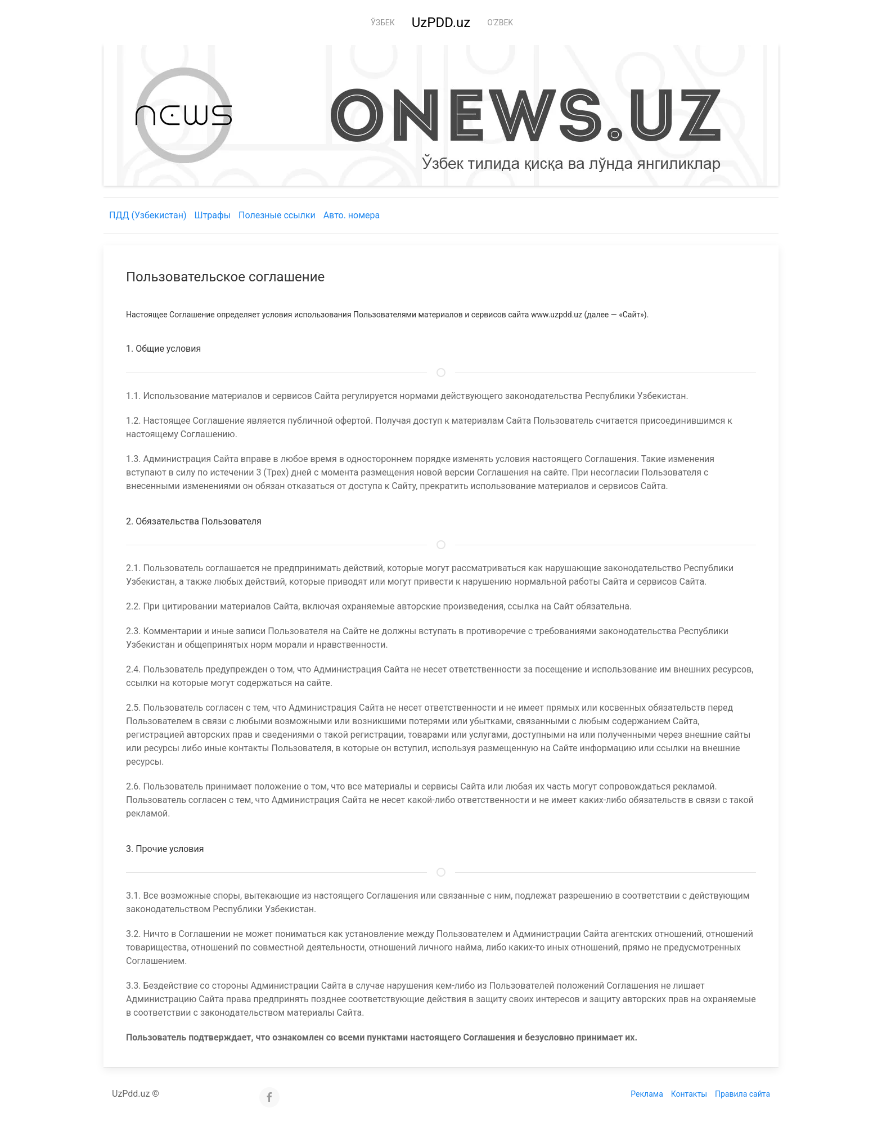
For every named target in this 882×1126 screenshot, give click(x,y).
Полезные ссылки (277, 215)
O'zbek (500, 22)
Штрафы (213, 215)
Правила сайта (742, 1093)
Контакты (689, 1093)
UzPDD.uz (441, 22)
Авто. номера (351, 215)
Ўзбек (383, 22)
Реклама (647, 1093)
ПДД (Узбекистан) (148, 215)
